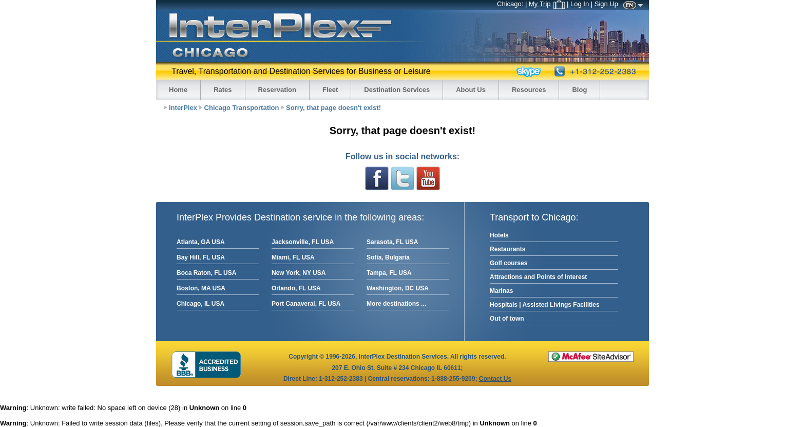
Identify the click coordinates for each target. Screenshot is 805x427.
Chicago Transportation (241, 108)
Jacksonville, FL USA (303, 242)
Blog (579, 90)
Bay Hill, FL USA (201, 257)
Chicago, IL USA (200, 303)
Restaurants (507, 249)
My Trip (547, 4)
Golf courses (508, 263)
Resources (529, 90)
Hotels (499, 235)
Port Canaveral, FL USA (306, 303)
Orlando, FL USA (296, 288)
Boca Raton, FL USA (206, 272)
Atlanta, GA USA (201, 242)
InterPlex (183, 108)
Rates (223, 90)
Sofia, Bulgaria (388, 257)
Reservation (277, 90)
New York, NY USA (298, 272)
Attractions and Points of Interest (538, 277)
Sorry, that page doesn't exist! (333, 108)
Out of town (507, 318)
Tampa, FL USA (389, 272)
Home (178, 90)
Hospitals (504, 304)
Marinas (501, 290)
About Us (471, 90)
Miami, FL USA (293, 257)
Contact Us (495, 378)
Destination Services (397, 90)
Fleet (330, 90)
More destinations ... (396, 303)
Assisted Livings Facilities (561, 304)
